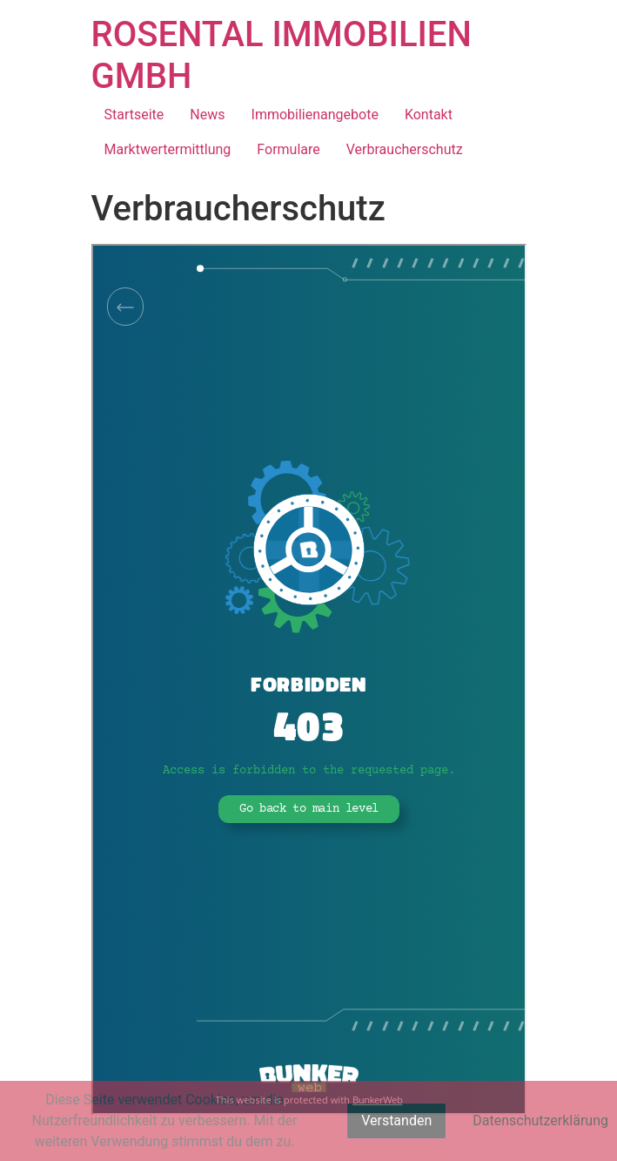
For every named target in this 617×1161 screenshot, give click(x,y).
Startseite (134, 114)
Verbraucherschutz (404, 149)
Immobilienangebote (315, 114)
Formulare (288, 149)
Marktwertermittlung (167, 149)
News (207, 114)
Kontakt (429, 114)
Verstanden (396, 1120)
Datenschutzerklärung (540, 1120)
